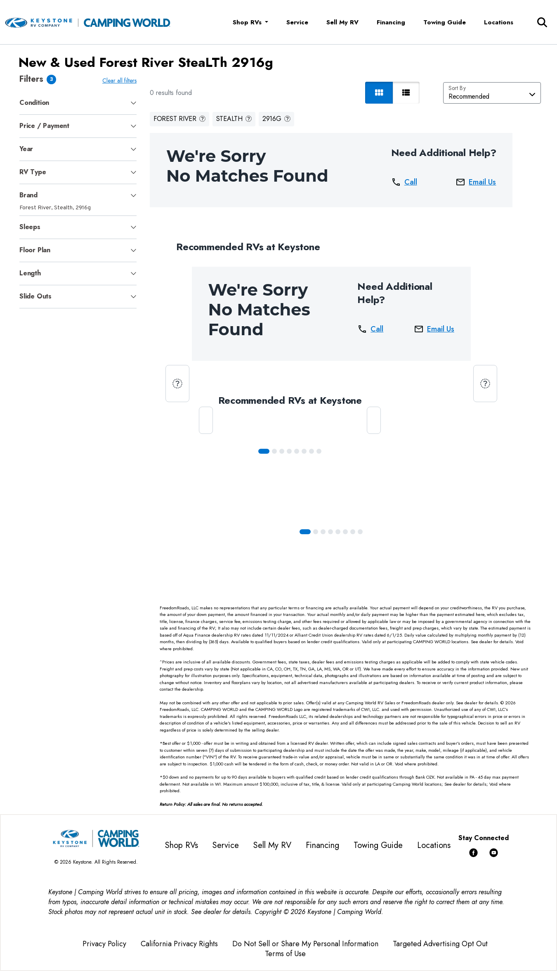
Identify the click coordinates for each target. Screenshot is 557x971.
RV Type (32, 172)
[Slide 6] (311, 451)
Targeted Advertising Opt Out (440, 943)
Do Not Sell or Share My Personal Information (305, 943)
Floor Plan (34, 250)
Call (404, 182)
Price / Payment (44, 125)
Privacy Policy (104, 943)
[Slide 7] (318, 451)
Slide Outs (35, 296)
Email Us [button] (476, 182)
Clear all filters (119, 80)
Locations (498, 22)
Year (26, 149)
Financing (391, 22)
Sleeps (29, 227)
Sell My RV (342, 22)
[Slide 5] (304, 451)
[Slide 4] (296, 451)
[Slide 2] (281, 451)
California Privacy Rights (179, 943)
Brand (28, 195)
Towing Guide (444, 22)
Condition (34, 102)
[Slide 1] (274, 451)
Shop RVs (181, 845)
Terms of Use (285, 953)
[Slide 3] (289, 451)
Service (297, 22)
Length (30, 273)
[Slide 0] (263, 451)
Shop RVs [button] (248, 22)
